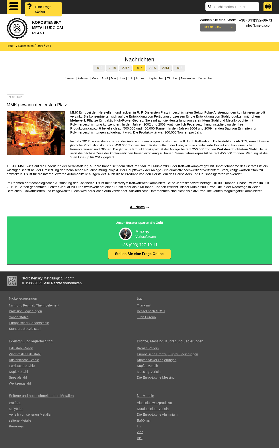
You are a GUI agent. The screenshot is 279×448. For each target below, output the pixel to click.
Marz (95, 78)
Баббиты (143, 420)
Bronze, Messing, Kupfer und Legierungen (170, 341)
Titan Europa (146, 317)
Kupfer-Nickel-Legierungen (156, 360)
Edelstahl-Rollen (21, 348)
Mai (113, 78)
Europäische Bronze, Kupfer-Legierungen (167, 354)
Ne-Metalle (145, 396)
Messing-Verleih (149, 371)
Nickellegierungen (23, 298)
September (156, 78)
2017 (125, 68)
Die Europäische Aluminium (157, 414)
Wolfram (15, 403)
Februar (83, 78)
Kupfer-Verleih (147, 365)
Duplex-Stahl (18, 371)
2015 (152, 68)
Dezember (205, 78)
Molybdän (16, 409)
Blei (139, 438)
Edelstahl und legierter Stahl (31, 341)
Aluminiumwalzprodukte (154, 403)
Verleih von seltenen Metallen (30, 414)
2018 (112, 68)
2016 (138, 68)
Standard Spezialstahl (25, 328)
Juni (122, 78)
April (104, 78)
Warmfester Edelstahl (25, 354)
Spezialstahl (18, 377)
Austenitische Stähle (24, 360)
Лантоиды (16, 426)
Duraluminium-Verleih (153, 409)
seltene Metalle (20, 420)
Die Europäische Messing (156, 377)
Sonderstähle (18, 317)
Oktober (172, 78)
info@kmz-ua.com (259, 25)
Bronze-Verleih (148, 348)
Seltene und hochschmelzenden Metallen (41, 396)
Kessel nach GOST (151, 311)
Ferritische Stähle (22, 365)
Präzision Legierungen (25, 311)
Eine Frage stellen (43, 9)
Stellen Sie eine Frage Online (139, 254)
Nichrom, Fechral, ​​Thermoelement (34, 305)
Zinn (140, 432)
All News (137, 207)
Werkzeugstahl (20, 383)
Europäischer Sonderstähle (29, 323)
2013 (179, 68)
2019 (99, 68)
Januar (69, 78)
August (140, 78)
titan (140, 298)
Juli (130, 78)
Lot (139, 426)
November (188, 78)
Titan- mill (144, 305)
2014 (165, 68)
